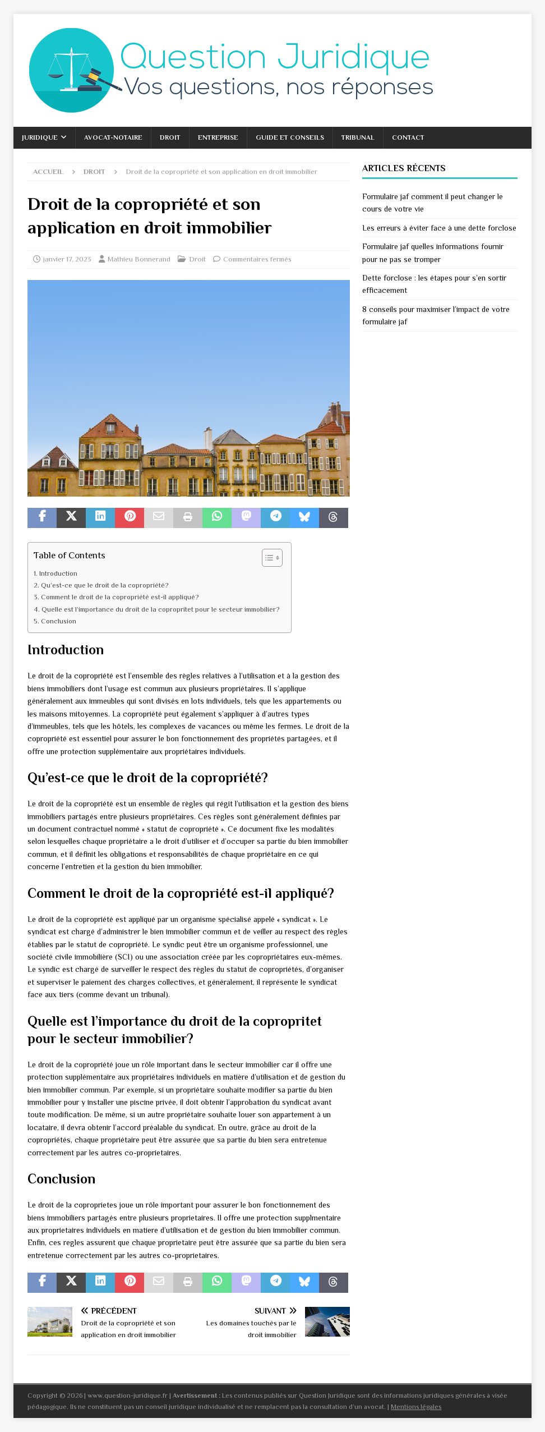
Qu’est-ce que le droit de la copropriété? (105, 585)
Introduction (58, 573)
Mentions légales (416, 1407)
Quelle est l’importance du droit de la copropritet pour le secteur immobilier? (160, 609)
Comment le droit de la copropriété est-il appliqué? (120, 597)
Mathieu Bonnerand (139, 259)
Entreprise (218, 137)
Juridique (40, 137)
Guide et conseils (290, 137)
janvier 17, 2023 (67, 259)
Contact (408, 137)
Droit (170, 137)
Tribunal (358, 137)
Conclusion (58, 621)
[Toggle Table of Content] (266, 557)
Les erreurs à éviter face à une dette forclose (439, 227)
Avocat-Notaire (113, 137)
